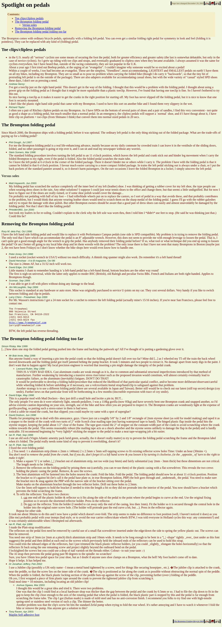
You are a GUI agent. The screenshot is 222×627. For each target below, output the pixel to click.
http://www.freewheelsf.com (27, 325)
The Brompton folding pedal (32, 21)
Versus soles (29, 25)
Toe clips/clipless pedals (29, 18)
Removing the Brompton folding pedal (38, 28)
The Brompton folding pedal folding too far (40, 31)
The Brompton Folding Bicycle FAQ (189, 625)
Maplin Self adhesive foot (24, 618)
